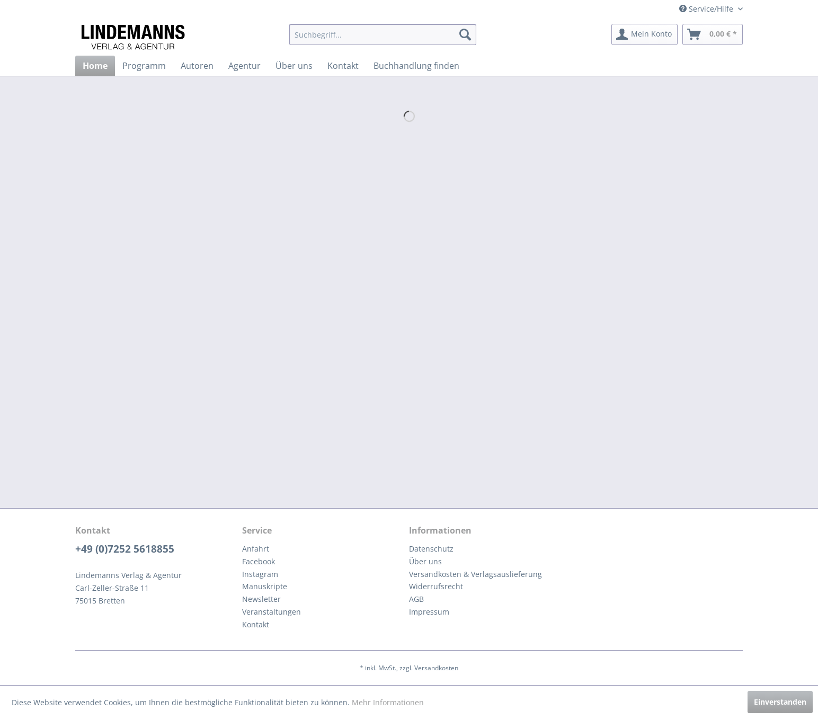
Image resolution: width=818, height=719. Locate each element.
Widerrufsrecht (436, 586)
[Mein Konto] (644, 34)
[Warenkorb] (712, 34)
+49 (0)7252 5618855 (124, 549)
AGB (416, 599)
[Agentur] (244, 66)
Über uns (425, 561)
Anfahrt (255, 549)
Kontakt (255, 624)
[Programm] (144, 66)
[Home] (95, 66)
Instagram (260, 574)
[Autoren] (197, 66)
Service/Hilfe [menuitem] (707, 9)
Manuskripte (264, 586)
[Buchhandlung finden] (416, 66)
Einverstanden (780, 702)
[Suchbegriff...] (382, 34)
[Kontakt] (343, 66)
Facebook (258, 561)
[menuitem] (382, 34)
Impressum (429, 612)
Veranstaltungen (271, 612)
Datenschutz (431, 549)
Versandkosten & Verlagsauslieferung (475, 574)
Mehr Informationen (388, 702)
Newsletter (261, 599)
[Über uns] (294, 66)
